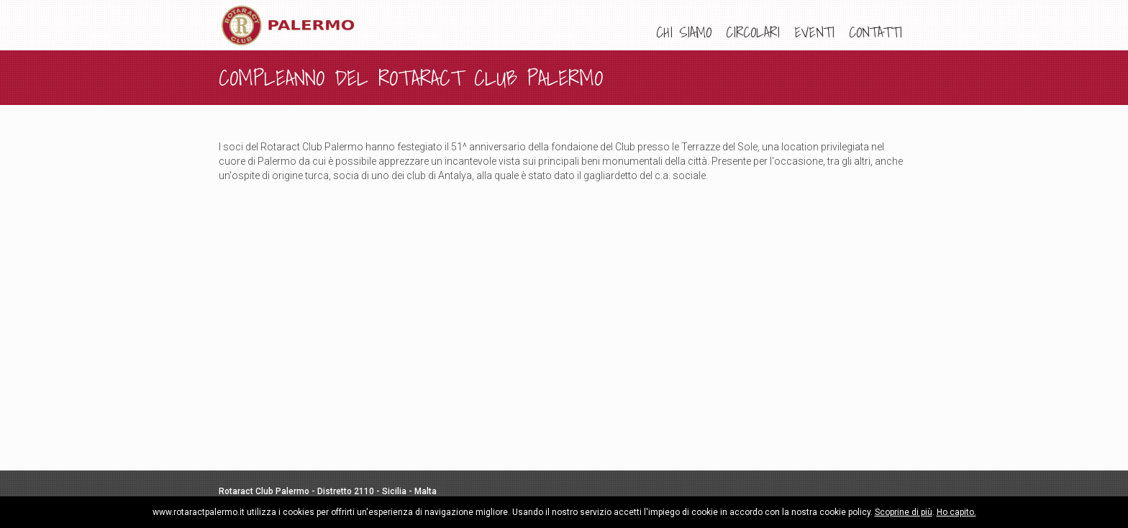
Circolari (753, 32)
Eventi (814, 32)
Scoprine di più (903, 512)
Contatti (875, 32)
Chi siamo (683, 32)
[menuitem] (684, 32)
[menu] (779, 32)
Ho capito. (956, 512)
